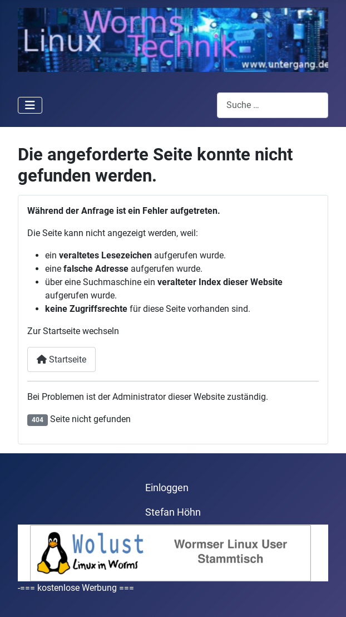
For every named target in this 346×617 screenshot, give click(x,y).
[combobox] (272, 104)
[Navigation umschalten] (30, 105)
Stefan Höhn (173, 512)
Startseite (61, 359)
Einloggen (167, 487)
